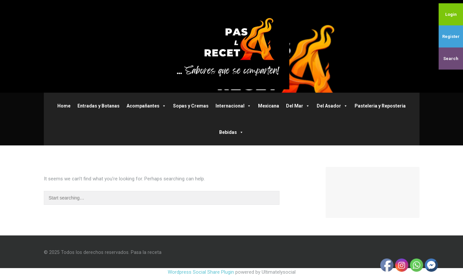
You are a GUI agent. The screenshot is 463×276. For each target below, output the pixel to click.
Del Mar (298, 106)
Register (451, 36)
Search (450, 58)
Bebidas (231, 132)
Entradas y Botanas (98, 105)
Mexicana (268, 105)
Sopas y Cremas (191, 105)
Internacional (233, 106)
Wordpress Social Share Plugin (201, 272)
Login (451, 14)
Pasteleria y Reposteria (380, 105)
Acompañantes (146, 106)
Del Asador (332, 106)
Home (64, 105)
